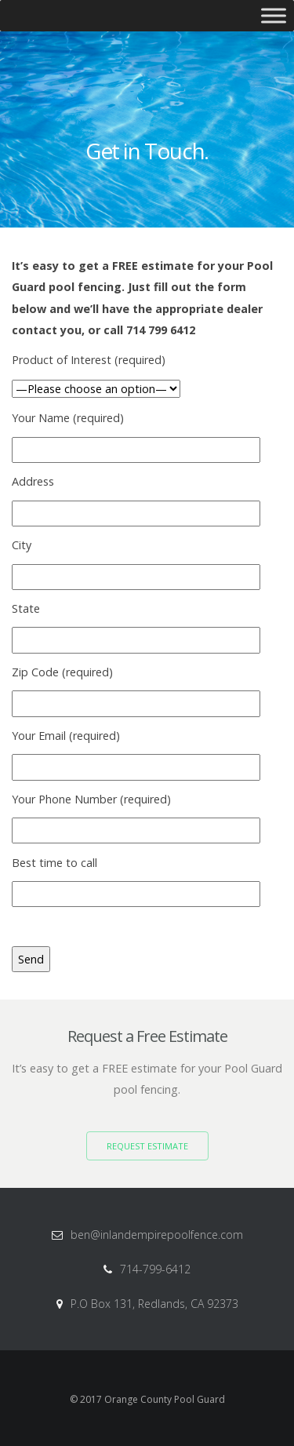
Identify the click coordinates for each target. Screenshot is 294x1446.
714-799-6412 (155, 1269)
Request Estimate (147, 1146)
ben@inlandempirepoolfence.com (157, 1234)
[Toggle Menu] (273, 15)
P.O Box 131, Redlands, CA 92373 (154, 1303)
